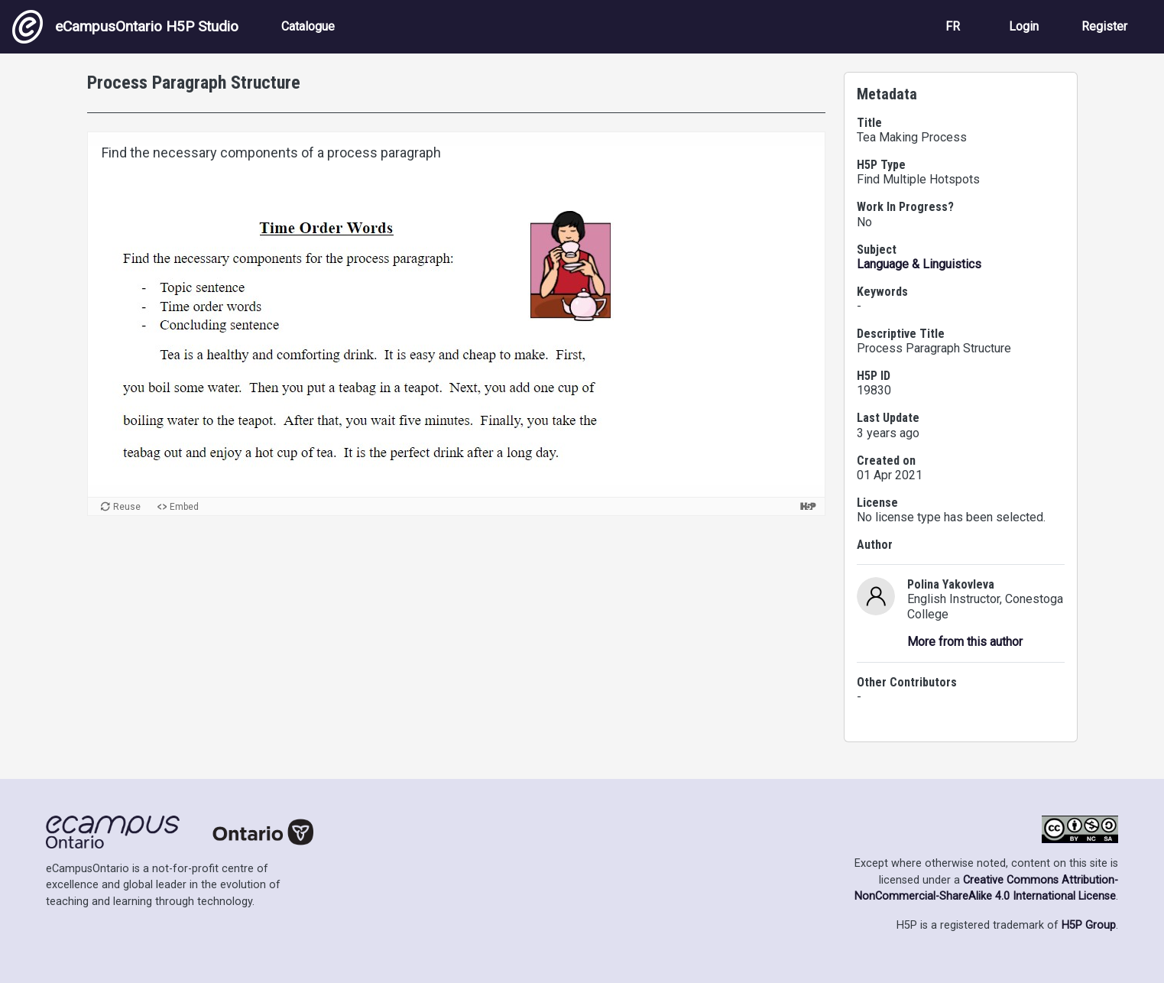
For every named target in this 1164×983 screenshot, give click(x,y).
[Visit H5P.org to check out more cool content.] (808, 506)
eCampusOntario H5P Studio (125, 27)
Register (1104, 26)
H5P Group (1089, 925)
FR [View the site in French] (952, 26)
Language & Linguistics (919, 264)
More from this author (965, 641)
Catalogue (308, 26)
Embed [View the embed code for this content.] (184, 506)
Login (1024, 26)
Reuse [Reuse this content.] (127, 506)
